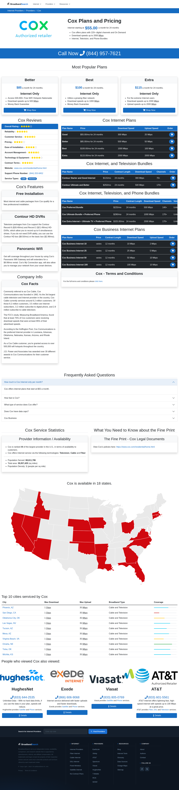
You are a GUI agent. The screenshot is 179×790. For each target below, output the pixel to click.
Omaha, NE (8, 644)
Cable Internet (75, 757)
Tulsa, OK (7, 649)
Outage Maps (122, 766)
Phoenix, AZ (8, 607)
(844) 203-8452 (36, 173)
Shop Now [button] (30, 110)
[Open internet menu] (37, 4)
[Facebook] (142, 769)
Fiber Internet (75, 753)
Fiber (151, 710)
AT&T (95, 757)
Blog (119, 749)
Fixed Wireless (75, 766)
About (142, 749)
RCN (94, 778)
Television (32, 179)
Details (22, 715)
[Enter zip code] (65, 731)
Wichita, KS (8, 654)
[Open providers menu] (50, 4)
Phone (32, 710)
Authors (143, 753)
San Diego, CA (9, 613)
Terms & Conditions (31, 770)
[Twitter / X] (147, 769)
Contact (143, 757)
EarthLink (96, 749)
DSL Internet (74, 762)
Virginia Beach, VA (11, 639)
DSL (155, 710)
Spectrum (96, 762)
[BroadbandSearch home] (17, 4)
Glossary (120, 757)
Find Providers (98, 731)
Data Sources (122, 762)
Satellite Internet (76, 770)
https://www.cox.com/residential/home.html (135, 447)
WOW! (95, 782)
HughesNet (97, 770)
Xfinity (95, 753)
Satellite (22, 710)
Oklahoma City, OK (11, 618)
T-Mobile (96, 774)
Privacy (20, 770)
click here (98, 281)
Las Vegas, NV (9, 623)
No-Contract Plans (76, 774)
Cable (23, 179)
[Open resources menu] (64, 4)
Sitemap (120, 770)
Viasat (95, 766)
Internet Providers (76, 749)
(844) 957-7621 (89, 53)
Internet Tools (122, 753)
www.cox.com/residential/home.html (30, 168)
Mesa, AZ (7, 634)
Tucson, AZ (8, 628)
